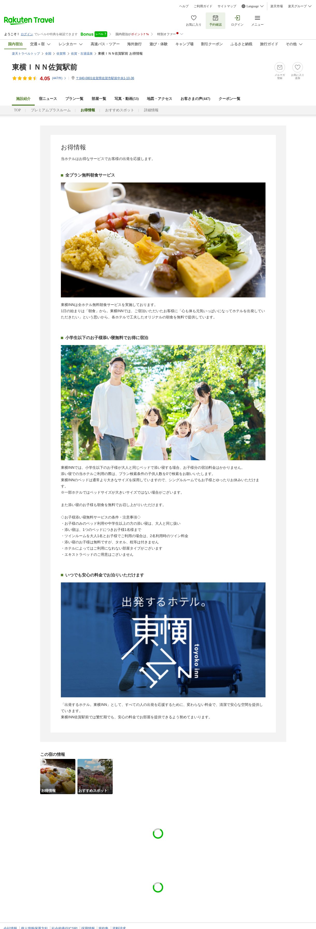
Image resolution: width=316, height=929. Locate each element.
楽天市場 (276, 6)
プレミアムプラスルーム (51, 110)
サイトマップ (227, 6)
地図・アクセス (159, 99)
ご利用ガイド (203, 6)
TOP (17, 110)
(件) (59, 78)
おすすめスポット (119, 110)
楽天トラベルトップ (26, 53)
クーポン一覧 (229, 99)
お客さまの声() (195, 99)
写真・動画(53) (126, 99)
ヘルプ (184, 6)
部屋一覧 (99, 99)
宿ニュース (48, 99)
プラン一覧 (74, 99)
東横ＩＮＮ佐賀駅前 (44, 67)
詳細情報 (151, 110)
